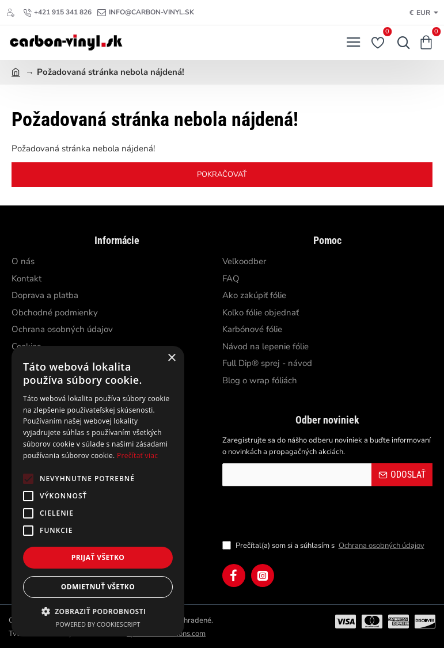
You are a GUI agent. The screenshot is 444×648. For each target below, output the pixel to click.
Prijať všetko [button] (98, 557)
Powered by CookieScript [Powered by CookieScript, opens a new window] (98, 624)
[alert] (98, 491)
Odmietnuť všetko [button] (98, 587)
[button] (98, 611)
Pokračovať (222, 174)
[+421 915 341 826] (57, 12)
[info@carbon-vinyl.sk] (145, 12)
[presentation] (303, 512)
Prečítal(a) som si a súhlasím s (324, 546)
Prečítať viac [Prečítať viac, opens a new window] (137, 455)
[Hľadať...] (400, 42)
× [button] (171, 358)
